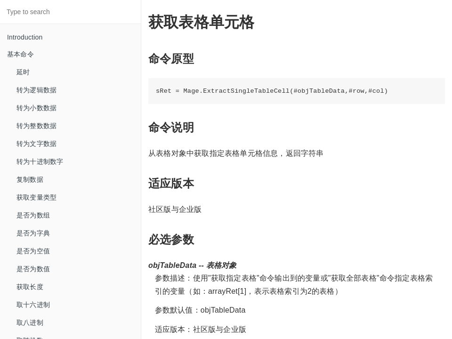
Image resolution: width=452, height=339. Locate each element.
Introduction (25, 37)
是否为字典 (33, 233)
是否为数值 (33, 269)
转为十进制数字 (39, 161)
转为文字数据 (36, 143)
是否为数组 (33, 215)
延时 (23, 72)
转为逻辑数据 (36, 90)
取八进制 (29, 322)
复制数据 (29, 179)
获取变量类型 (36, 197)
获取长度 (29, 287)
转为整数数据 (36, 125)
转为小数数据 (36, 108)
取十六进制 (33, 304)
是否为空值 (33, 251)
